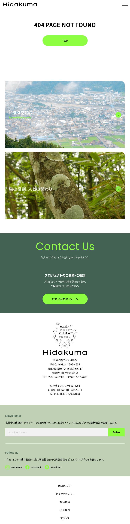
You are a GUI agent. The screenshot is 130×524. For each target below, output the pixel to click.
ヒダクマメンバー (65, 494)
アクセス (65, 518)
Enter (116, 434)
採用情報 (65, 502)
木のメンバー (65, 485)
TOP (65, 40)
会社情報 (65, 510)
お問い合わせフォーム (65, 301)
